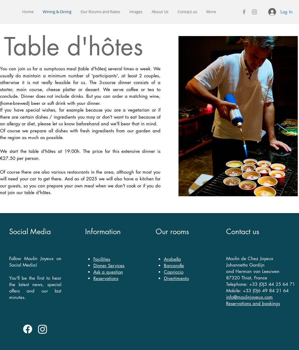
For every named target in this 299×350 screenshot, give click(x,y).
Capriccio (173, 272)
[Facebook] (244, 12)
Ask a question (108, 272)
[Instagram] (254, 12)
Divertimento (176, 278)
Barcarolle (174, 265)
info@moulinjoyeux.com (249, 297)
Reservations (105, 278)
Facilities (101, 259)
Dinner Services (108, 265)
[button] (100, 11)
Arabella (172, 259)
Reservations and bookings (253, 303)
